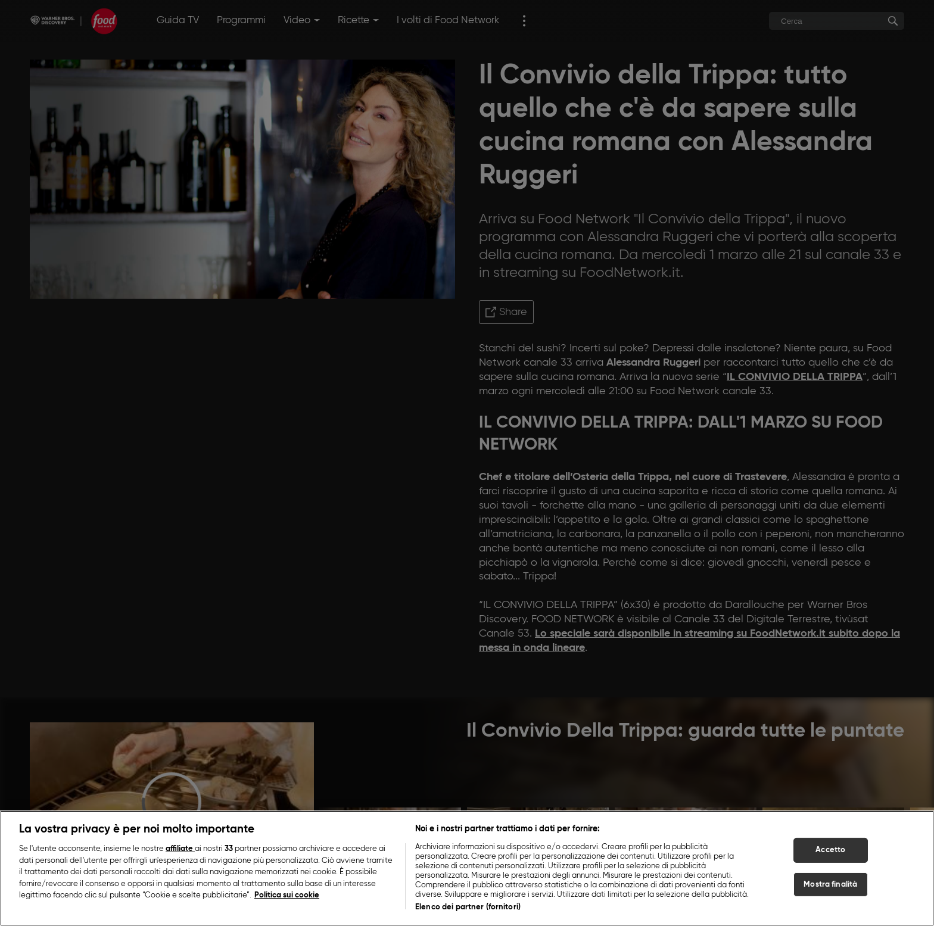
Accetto (830, 850)
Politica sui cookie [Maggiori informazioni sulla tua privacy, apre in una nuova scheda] (286, 895)
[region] (467, 868)
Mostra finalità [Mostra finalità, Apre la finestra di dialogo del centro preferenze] (830, 884)
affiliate (180, 849)
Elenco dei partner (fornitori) (468, 907)
